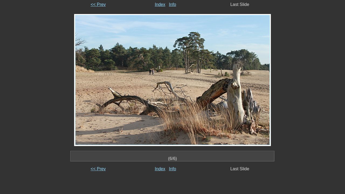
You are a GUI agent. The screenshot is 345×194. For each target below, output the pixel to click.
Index (160, 4)
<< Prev (98, 4)
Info (172, 4)
